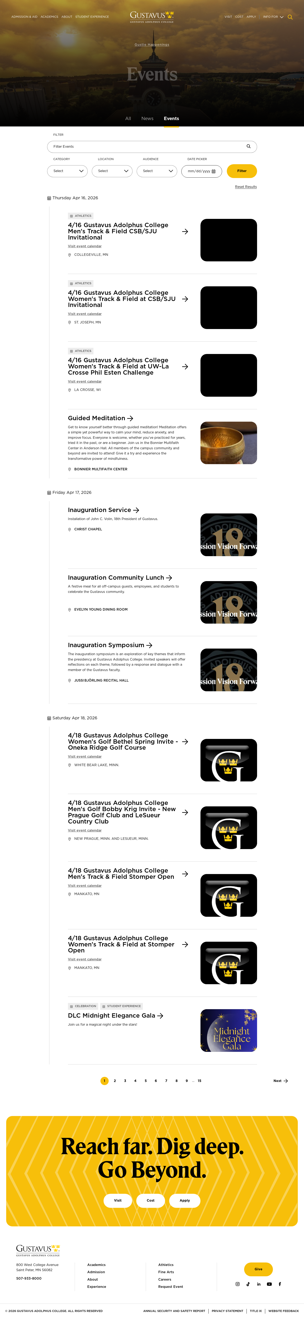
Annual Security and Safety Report (174, 1311)
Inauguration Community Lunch (116, 578)
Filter (58, 134)
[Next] (281, 1081)
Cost (239, 16)
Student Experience (92, 16)
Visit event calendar (85, 246)
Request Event (170, 1286)
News (147, 118)
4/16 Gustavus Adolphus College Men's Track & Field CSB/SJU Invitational (118, 231)
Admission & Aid (24, 16)
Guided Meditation (96, 418)
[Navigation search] (290, 17)
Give (258, 1269)
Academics (49, 16)
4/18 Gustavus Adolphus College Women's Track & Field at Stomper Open (121, 945)
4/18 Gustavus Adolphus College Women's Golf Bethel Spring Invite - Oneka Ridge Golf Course (123, 742)
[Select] (67, 171)
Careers (164, 1279)
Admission (96, 1272)
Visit (228, 16)
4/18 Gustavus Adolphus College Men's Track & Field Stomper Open (121, 874)
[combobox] (67, 172)
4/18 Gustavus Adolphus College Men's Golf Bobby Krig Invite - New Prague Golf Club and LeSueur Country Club (122, 812)
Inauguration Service (99, 510)
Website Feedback (283, 1311)
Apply (251, 16)
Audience (150, 159)
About (66, 16)
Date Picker (197, 159)
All (128, 118)
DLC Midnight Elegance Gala (111, 1016)
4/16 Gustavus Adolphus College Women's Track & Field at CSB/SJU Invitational (122, 299)
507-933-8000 (29, 1278)
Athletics (166, 1265)
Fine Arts (166, 1272)
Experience (96, 1286)
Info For (270, 16)
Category (61, 159)
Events (171, 118)
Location (106, 159)
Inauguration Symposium (106, 645)
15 (201, 1081)
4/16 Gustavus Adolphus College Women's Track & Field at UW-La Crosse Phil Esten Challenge (118, 366)
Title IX (256, 1311)
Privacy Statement (227, 1311)
